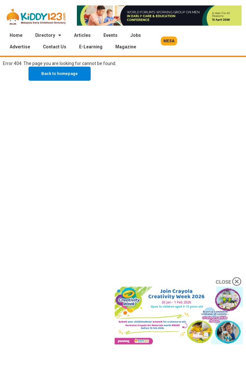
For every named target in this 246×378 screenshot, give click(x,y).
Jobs (135, 35)
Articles (82, 35)
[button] (169, 41)
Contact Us (54, 46)
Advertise (20, 46)
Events (110, 35)
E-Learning (90, 46)
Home (16, 35)
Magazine (125, 46)
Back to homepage (59, 73)
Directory (48, 35)
